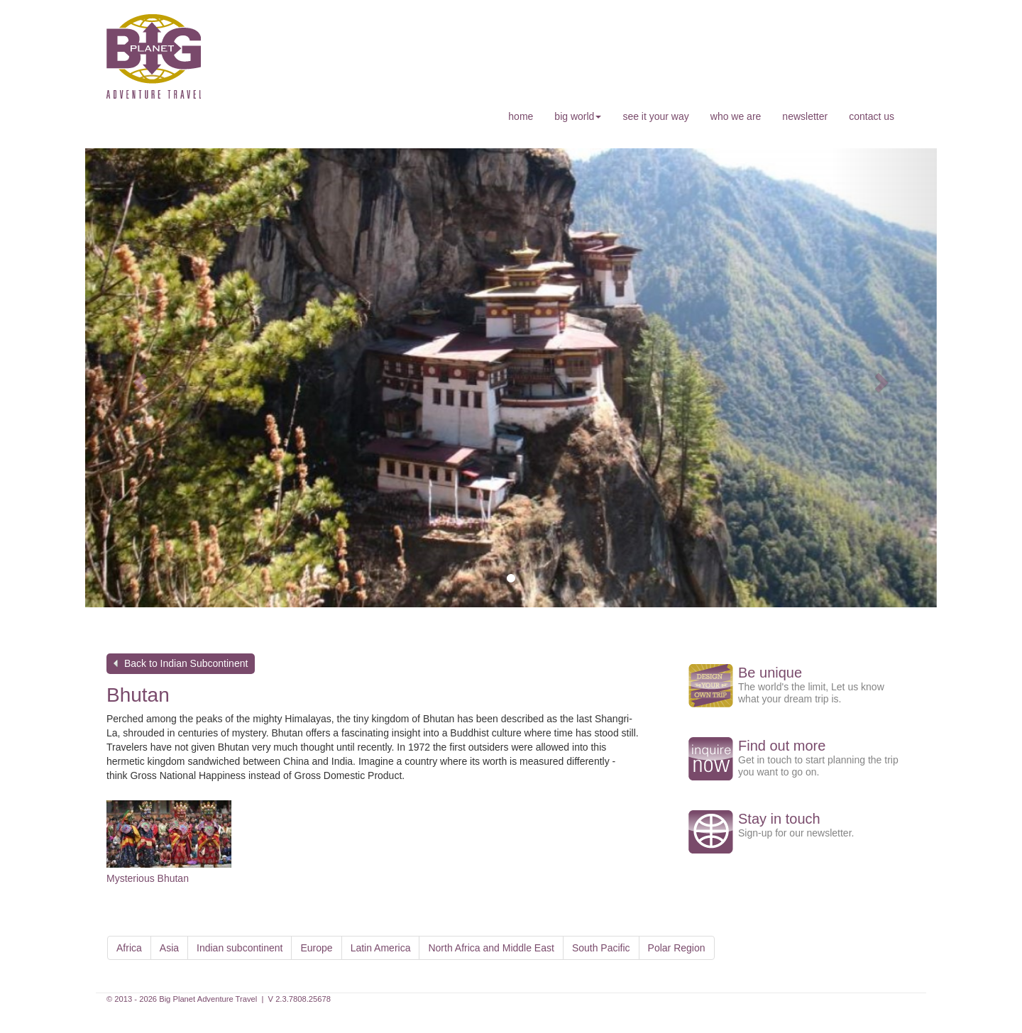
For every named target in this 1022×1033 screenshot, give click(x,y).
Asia (169, 948)
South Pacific (601, 948)
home (520, 116)
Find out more (781, 745)
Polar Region (676, 948)
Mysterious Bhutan (147, 878)
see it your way (655, 116)
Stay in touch (779, 819)
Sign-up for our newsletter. (796, 833)
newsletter (805, 116)
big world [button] (577, 116)
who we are (736, 116)
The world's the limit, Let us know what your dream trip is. (811, 693)
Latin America (381, 948)
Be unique (770, 672)
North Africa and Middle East (491, 948)
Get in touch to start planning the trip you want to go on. (818, 766)
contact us (871, 116)
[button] (138, 377)
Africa (129, 948)
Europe (316, 948)
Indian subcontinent (239, 948)
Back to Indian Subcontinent (186, 663)
